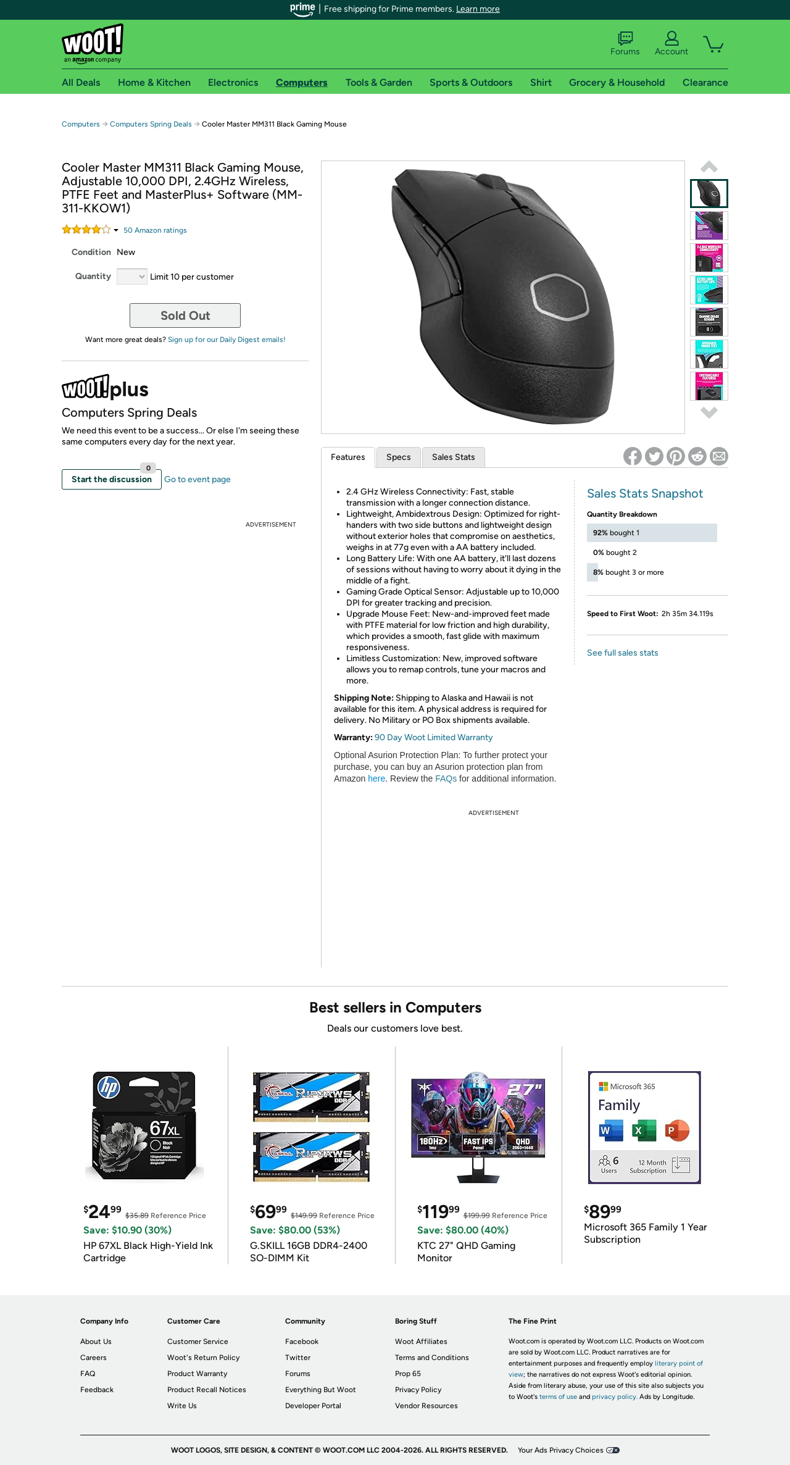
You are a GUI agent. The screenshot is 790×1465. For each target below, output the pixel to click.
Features (348, 457)
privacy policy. (615, 1397)
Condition (91, 252)
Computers (81, 124)
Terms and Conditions (432, 1357)
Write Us (182, 1405)
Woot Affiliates (421, 1341)
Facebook (301, 1341)
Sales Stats (453, 457)
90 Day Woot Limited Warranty (434, 737)
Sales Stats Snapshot (645, 493)
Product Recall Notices (206, 1389)
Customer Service (197, 1341)
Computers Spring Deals (151, 124)
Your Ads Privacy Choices (561, 1450)
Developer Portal (313, 1405)
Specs (398, 457)
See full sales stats (623, 653)
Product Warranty (197, 1373)
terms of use (558, 1397)
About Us (96, 1341)
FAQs (446, 778)
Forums (625, 44)
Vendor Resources (426, 1405)
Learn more (478, 9)
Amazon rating (155, 230)
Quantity (93, 276)
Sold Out (185, 315)
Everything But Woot (320, 1389)
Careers (93, 1357)
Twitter (297, 1357)
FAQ (87, 1373)
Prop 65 (408, 1373)
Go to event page (197, 479)
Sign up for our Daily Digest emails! (227, 339)
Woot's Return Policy (203, 1357)
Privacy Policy (418, 1389)
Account (671, 44)
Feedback (97, 1389)
